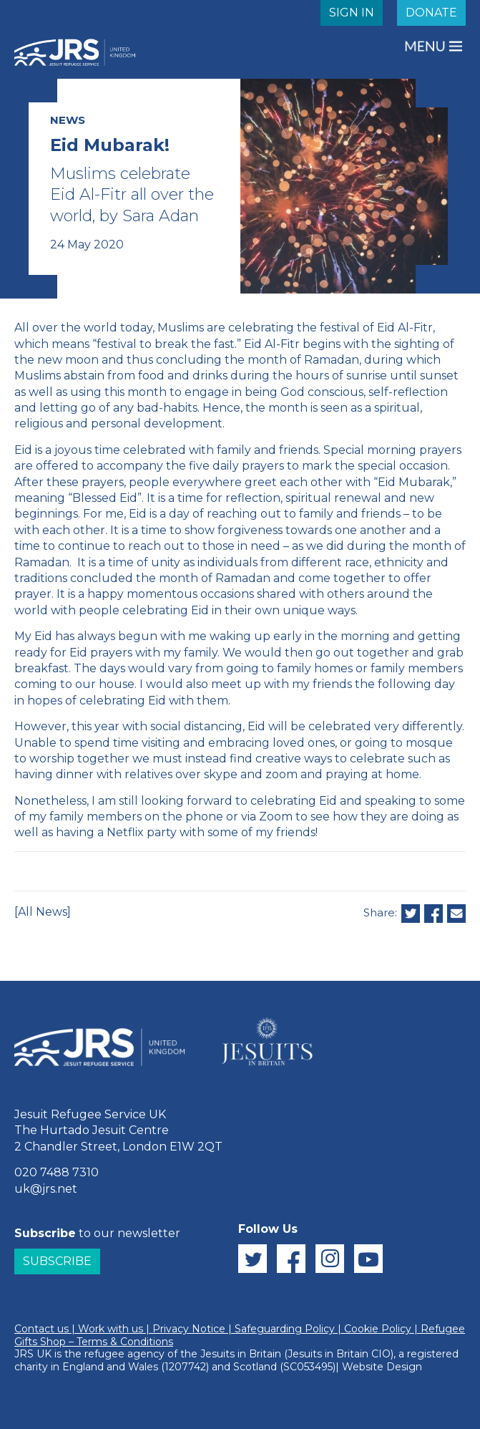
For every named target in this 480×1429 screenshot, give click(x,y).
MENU (426, 46)
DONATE (431, 12)
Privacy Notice (188, 1328)
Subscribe (57, 1261)
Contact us (41, 1328)
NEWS (67, 120)
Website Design (382, 1366)
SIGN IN (351, 12)
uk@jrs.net (45, 1189)
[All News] (42, 912)
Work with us (110, 1328)
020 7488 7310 (56, 1172)
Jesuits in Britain (240, 1353)
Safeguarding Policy (285, 1328)
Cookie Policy (377, 1328)
